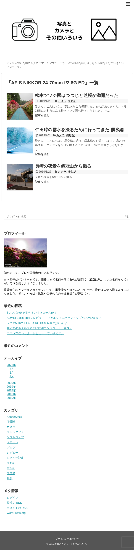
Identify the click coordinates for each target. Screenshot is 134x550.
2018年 (11, 390)
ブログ (11, 447)
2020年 (11, 382)
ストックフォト (17, 432)
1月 (12, 376)
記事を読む (42, 115)
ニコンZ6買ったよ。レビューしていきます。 (35, 333)
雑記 (9, 478)
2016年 (11, 394)
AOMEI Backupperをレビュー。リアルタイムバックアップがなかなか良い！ (55, 317)
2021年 (11, 365)
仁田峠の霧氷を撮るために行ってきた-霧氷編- (80, 129)
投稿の (14, 502)
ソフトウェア (15, 437)
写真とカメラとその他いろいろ (70, 544)
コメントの (17, 507)
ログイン (12, 497)
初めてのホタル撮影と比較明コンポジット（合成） (39, 328)
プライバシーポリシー (67, 538)
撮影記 (72, 101)
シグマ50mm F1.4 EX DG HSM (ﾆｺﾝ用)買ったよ (37, 323)
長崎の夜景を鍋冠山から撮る (63, 166)
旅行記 (11, 468)
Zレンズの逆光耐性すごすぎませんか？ (32, 312)
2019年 (11, 386)
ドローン (12, 442)
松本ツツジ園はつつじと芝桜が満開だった (76, 95)
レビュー (12, 452)
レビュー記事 (15, 457)
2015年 (11, 397)
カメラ (62, 101)
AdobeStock (14, 416)
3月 (12, 368)
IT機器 (11, 421)
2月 (12, 372)
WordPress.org (16, 512)
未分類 (11, 473)
